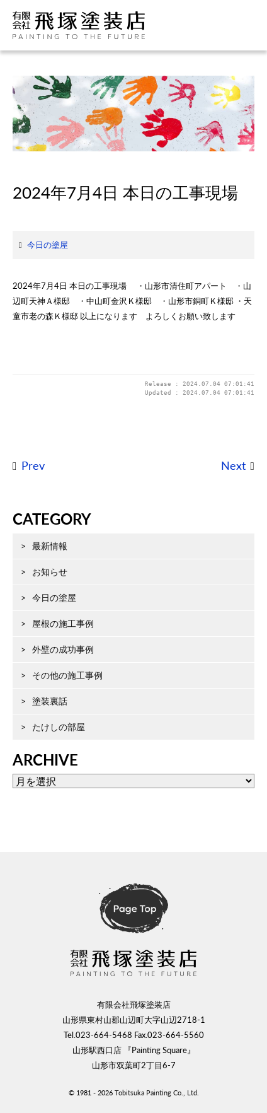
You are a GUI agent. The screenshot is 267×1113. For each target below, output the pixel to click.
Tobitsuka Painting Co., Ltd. (157, 1092)
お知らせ (49, 571)
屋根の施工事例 (63, 623)
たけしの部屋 (58, 726)
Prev (33, 465)
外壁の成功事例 (63, 649)
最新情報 (49, 545)
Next (233, 465)
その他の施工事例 (67, 675)
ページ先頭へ (133, 908)
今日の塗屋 (47, 245)
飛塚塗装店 (91, 25)
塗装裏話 (49, 701)
